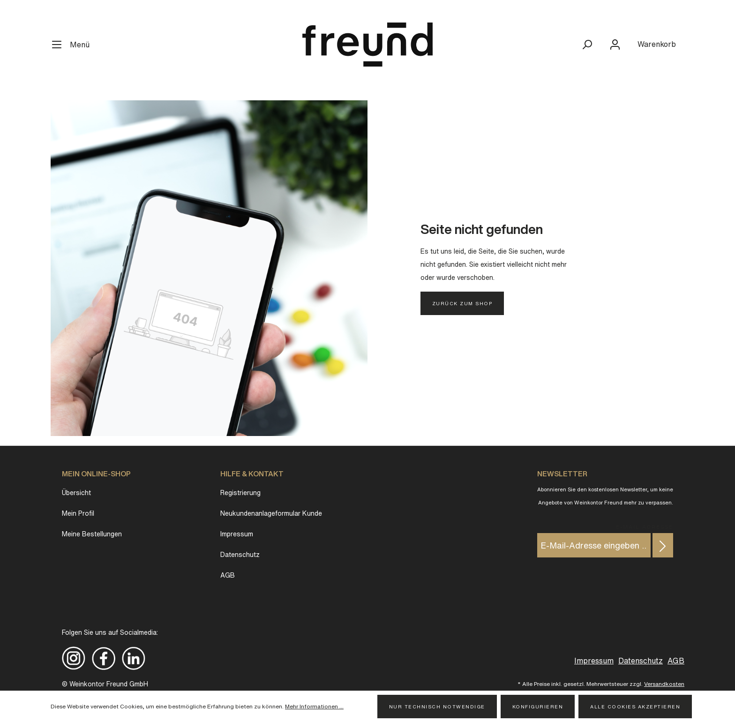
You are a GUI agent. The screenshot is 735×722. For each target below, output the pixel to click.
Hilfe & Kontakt (252, 473)
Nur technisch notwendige (437, 706)
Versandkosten (664, 684)
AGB (227, 575)
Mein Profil (78, 513)
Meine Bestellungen (92, 534)
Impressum (236, 534)
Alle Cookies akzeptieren (635, 706)
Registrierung (240, 492)
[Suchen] (587, 44)
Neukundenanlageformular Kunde (271, 513)
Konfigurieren (537, 706)
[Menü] (74, 44)
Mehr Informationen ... (314, 706)
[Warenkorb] (656, 44)
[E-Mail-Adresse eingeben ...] (594, 545)
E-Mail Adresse (644, 525)
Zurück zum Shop (462, 303)
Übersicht (76, 492)
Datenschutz (240, 554)
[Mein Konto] (615, 44)
